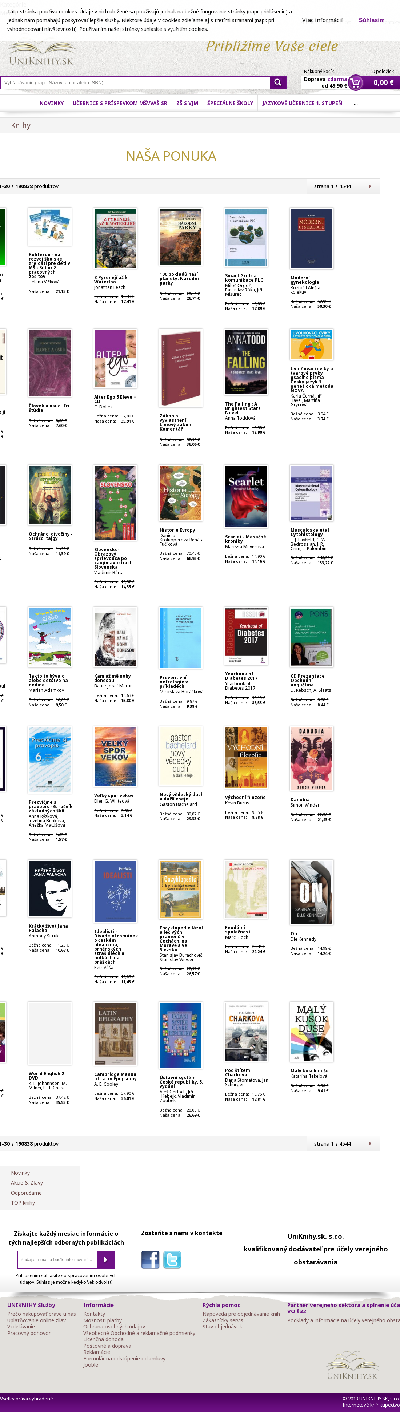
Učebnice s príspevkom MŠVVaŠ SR (120, 103)
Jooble (90, 1365)
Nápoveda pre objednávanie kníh (241, 1314)
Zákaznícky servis (223, 1320)
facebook (152, 1261)
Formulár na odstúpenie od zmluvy (124, 1358)
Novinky (52, 103)
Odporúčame (26, 1192)
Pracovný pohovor (29, 1333)
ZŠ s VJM (187, 103)
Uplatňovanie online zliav (36, 1320)
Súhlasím (372, 20)
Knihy (21, 125)
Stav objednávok (222, 1326)
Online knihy (42, 50)
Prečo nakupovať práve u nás (41, 1314)
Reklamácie (96, 1352)
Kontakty (94, 1314)
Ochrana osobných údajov (114, 1326)
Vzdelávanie (21, 1326)
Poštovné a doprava (107, 1346)
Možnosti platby (102, 1320)
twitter (174, 1261)
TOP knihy (23, 1202)
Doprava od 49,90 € (325, 78)
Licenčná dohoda (103, 1339)
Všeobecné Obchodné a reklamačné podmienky (139, 1333)
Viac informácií (322, 20)
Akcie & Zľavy (27, 1182)
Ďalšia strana (370, 186)
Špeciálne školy (230, 103)
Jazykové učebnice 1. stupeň (302, 103)
